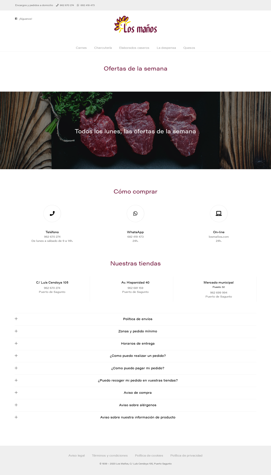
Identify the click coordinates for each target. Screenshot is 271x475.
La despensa (166, 48)
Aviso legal (76, 455)
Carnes (81, 48)
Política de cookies (149, 455)
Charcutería (103, 48)
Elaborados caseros (134, 48)
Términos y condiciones (110, 455)
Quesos (189, 48)
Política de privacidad (186, 455)
